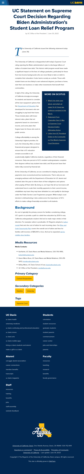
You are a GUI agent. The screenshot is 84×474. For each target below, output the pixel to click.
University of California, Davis (23, 445)
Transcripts (9, 373)
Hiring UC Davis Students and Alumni (18, 345)
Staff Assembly (11, 406)
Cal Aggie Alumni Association (16, 361)
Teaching (46, 365)
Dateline (20, 291)
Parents (45, 349)
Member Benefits (12, 369)
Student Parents (48, 332)
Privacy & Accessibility (42, 450)
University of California (31, 452)
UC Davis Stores (11, 332)
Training (8, 393)
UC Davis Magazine (12, 378)
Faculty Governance (49, 378)
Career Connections (13, 365)
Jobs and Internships (50, 345)
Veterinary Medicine (13, 323)
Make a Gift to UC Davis (14, 349)
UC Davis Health (11, 319)
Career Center (47, 341)
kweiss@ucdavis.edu (53, 264)
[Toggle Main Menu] (3, 2)
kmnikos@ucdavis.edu (31, 261)
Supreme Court (22, 303)
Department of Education (27, 106)
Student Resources (49, 323)
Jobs (7, 402)
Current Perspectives (24, 278)
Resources (46, 361)
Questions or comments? (23, 450)
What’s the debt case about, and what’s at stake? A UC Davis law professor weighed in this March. (57, 107)
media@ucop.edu (44, 268)
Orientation (47, 319)
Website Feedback (12, 411)
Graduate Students (49, 328)
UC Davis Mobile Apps (13, 341)
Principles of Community (59, 450)
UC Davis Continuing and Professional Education (22, 328)
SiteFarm (52, 461)
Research (46, 369)
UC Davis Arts (10, 336)
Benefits (46, 373)
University (30, 291)
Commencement (48, 336)
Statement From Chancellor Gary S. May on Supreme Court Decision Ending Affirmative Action (56, 123)
